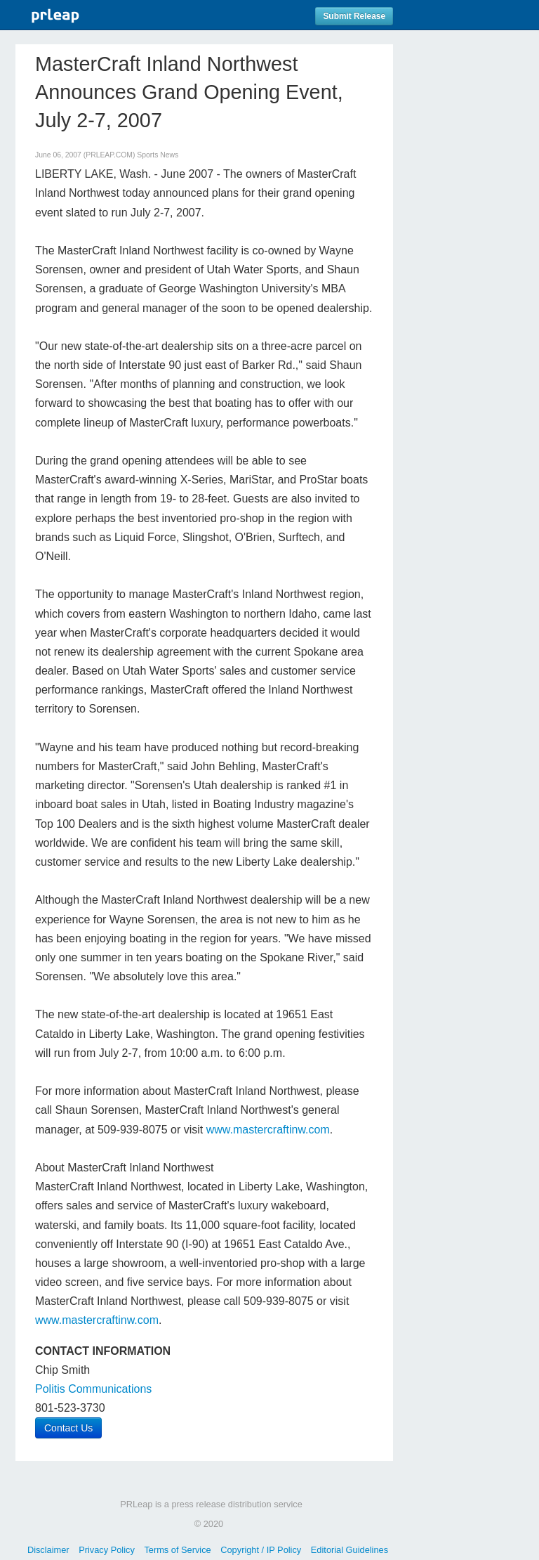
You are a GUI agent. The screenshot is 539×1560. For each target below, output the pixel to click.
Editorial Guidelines (349, 1550)
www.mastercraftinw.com (268, 1130)
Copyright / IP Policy (260, 1550)
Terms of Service (177, 1550)
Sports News (157, 155)
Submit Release (354, 16)
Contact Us (68, 1428)
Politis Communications (93, 1389)
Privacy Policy (107, 1550)
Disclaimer (48, 1550)
